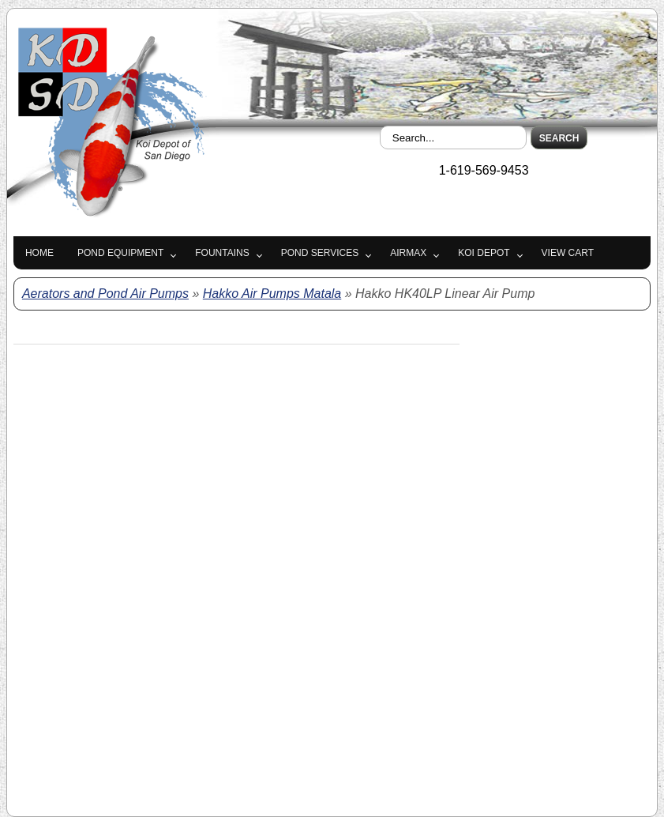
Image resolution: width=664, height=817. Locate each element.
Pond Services (319, 252)
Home (39, 252)
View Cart (568, 252)
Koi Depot (483, 252)
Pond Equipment (120, 252)
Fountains (222, 252)
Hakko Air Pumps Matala (272, 293)
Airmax (408, 252)
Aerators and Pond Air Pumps (105, 293)
